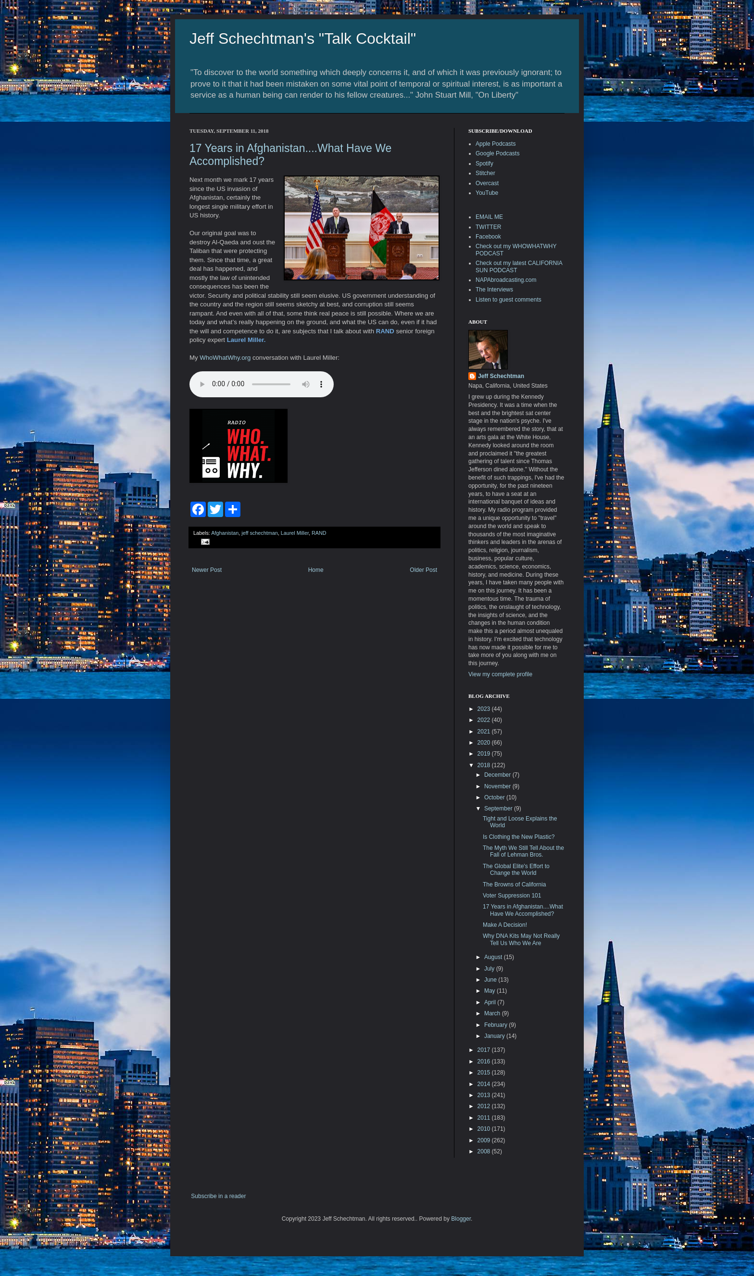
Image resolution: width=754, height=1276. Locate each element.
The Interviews (494, 289)
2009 (485, 1140)
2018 (485, 765)
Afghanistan (225, 533)
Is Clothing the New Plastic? (518, 837)
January (495, 1036)
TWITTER (488, 227)
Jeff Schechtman (501, 376)
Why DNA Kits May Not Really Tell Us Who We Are (521, 939)
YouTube (487, 193)
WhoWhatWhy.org (225, 357)
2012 (485, 1106)
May (490, 990)
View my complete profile (500, 674)
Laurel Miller (295, 533)
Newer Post (207, 570)
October (495, 797)
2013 (485, 1095)
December (498, 774)
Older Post (423, 570)
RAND (319, 533)
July (490, 968)
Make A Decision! (505, 925)
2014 (485, 1084)
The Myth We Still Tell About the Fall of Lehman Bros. (523, 851)
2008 (485, 1151)
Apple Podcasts (495, 143)
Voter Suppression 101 (512, 895)
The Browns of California (514, 884)
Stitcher (485, 173)
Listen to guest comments (508, 299)
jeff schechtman (259, 533)
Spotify (484, 163)
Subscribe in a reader (218, 1196)
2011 (485, 1117)
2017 (485, 1050)
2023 (485, 709)
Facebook (488, 236)
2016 (485, 1061)
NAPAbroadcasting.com (506, 280)
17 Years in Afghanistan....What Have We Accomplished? (523, 910)
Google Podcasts (497, 153)
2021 (485, 731)
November (498, 786)
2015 (485, 1072)
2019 (485, 753)
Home (316, 570)
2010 (485, 1128)
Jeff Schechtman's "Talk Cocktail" (302, 38)
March (493, 1013)
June (491, 979)
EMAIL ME (489, 217)
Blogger (461, 1218)
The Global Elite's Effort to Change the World (516, 869)
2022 (485, 720)
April (490, 1002)
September (499, 808)
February (496, 1025)
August (494, 957)
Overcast (487, 183)
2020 (485, 742)
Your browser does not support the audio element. (261, 384)
